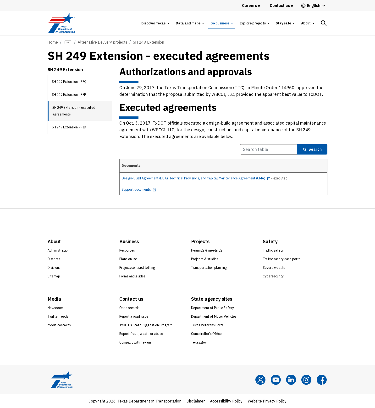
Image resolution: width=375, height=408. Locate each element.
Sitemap (54, 276)
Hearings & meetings (206, 250)
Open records (129, 308)
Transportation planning (209, 267)
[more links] (68, 42)
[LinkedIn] (291, 380)
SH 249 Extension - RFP (69, 94)
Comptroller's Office (206, 334)
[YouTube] (276, 380)
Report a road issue (133, 316)
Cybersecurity (273, 276)
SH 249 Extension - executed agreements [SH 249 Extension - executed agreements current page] (73, 110)
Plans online (128, 259)
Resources (127, 250)
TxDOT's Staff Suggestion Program (145, 325)
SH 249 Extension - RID (69, 127)
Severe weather (275, 267)
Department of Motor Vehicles (214, 316)
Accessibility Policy (226, 401)
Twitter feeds (58, 316)
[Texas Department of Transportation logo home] (61, 23)
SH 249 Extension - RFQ (69, 82)
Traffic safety (273, 250)
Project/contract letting (137, 267)
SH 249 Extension (148, 42)
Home (52, 42)
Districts (54, 259)
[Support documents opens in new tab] (139, 189)
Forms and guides (132, 276)
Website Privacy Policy (267, 401)
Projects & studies (204, 259)
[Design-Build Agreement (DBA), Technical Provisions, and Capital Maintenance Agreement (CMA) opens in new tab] (196, 178)
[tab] (155, 23)
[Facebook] (322, 380)
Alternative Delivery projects (102, 42)
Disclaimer (196, 401)
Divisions (54, 267)
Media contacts (59, 325)
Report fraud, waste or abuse (141, 334)
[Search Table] (268, 149)
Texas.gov (199, 342)
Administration (58, 250)
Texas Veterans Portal (208, 325)
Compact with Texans (135, 342)
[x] (260, 380)
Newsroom (56, 308)
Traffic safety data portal (282, 259)
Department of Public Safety (212, 308)
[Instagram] (306, 380)
